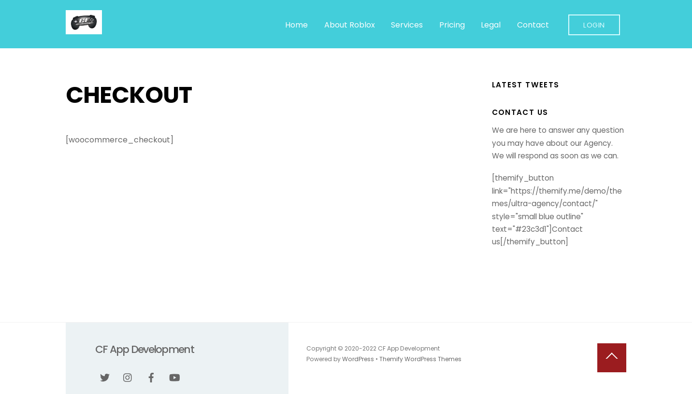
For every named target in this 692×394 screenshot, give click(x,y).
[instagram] (128, 376)
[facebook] (151, 376)
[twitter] (105, 376)
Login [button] (594, 25)
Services (407, 24)
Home (296, 24)
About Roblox (349, 24)
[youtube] (174, 376)
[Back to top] (611, 357)
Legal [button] (491, 24)
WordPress (358, 359)
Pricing (452, 24)
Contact (533, 24)
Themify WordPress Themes (420, 359)
